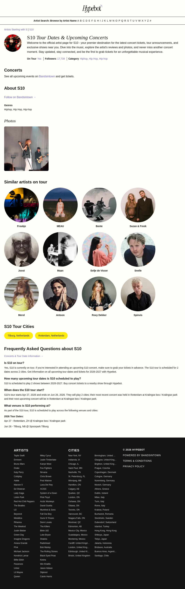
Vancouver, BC (75, 514)
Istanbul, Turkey (101, 526)
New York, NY (74, 455)
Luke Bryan (45, 535)
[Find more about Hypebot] (92, 8)
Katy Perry (19, 472)
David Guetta (46, 505)
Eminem (17, 460)
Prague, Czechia (102, 468)
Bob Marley (45, 547)
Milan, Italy (99, 497)
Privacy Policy (134, 466)
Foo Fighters (46, 468)
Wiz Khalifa (45, 564)
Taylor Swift (19, 455)
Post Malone (46, 480)
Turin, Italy (99, 501)
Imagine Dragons (22, 539)
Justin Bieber (20, 530)
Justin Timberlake (48, 460)
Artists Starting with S (16, 29)
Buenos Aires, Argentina (105, 551)
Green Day (19, 535)
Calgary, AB (73, 489)
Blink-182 (44, 530)
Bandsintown (47, 76)
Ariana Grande (20, 543)
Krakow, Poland (101, 510)
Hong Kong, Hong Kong (105, 530)
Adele (16, 480)
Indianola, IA (74, 460)
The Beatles (19, 505)
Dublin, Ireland (101, 493)
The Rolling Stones (49, 551)
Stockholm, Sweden (103, 518)
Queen (17, 576)
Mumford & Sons (47, 510)
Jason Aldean (46, 568)
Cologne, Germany (103, 476)
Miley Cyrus (45, 455)
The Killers (45, 526)
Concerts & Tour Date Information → (23, 356)
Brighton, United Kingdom (105, 464)
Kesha (43, 560)
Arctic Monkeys (47, 501)
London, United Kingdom (79, 547)
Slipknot (44, 572)
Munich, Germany (102, 485)
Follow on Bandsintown (20, 97)
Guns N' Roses (47, 518)
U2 (15, 510)
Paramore (18, 564)
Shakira (43, 539)
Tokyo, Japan (100, 539)
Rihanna (18, 522)
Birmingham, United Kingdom (105, 455)
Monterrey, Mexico (76, 539)
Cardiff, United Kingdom (79, 543)
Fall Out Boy (45, 514)
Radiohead (45, 543)
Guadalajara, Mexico (77, 535)
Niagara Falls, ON (76, 518)
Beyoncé (18, 514)
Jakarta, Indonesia (102, 543)
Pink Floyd (45, 497)
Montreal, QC (74, 522)
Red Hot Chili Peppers (24, 501)
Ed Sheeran (19, 489)
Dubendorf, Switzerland (105, 522)
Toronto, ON (74, 510)
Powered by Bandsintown (142, 455)
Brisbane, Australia (103, 547)
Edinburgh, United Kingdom (79, 551)
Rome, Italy (99, 505)
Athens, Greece (101, 489)
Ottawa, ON (73, 505)
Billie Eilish (19, 560)
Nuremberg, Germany (104, 480)
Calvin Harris (46, 576)
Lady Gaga (19, 493)
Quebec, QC (74, 493)
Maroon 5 (18, 485)
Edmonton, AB (75, 526)
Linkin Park (19, 497)
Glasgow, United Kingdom (105, 460)
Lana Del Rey (46, 485)
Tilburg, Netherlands (18, 335)
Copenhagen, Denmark (105, 472)
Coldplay (18, 476)
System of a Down (48, 493)
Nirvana (43, 472)
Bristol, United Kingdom (79, 555)
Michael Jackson (21, 551)
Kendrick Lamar (21, 555)
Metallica (18, 518)
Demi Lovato (46, 522)
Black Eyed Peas (48, 555)
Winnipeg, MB (74, 480)
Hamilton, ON (74, 485)
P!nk (16, 547)
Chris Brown (45, 476)
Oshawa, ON (74, 501)
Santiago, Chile (101, 555)
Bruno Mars (19, 464)
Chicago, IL (73, 464)
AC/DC (43, 489)
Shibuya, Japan (101, 535)
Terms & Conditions (137, 460)
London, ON (74, 497)
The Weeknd (20, 526)
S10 (31, 29)
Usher (16, 568)
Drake (16, 468)
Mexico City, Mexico (77, 530)
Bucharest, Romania (103, 514)
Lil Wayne (18, 572)
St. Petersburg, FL (76, 476)
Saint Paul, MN (75, 468)
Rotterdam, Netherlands (51, 335)
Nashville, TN (74, 472)
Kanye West (45, 464)
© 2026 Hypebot (134, 449)
